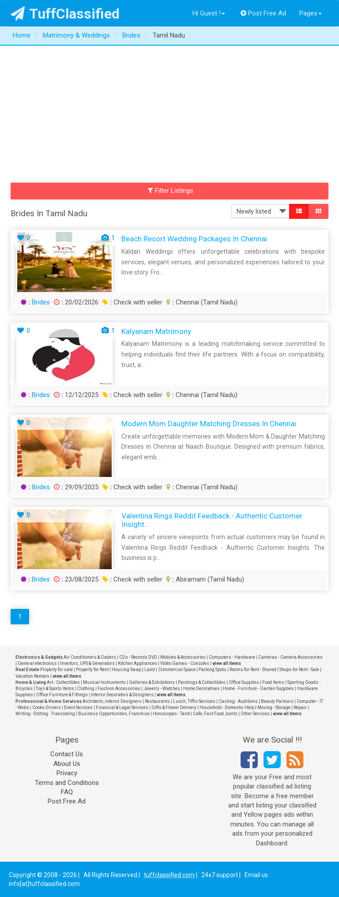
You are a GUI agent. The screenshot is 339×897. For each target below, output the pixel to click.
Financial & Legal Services (122, 707)
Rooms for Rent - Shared (253, 669)
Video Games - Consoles (184, 663)
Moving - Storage (273, 707)
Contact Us (66, 754)
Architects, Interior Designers (112, 701)
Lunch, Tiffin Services (194, 701)
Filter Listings (171, 191)
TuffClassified (65, 13)
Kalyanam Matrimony (156, 331)
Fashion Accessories (119, 688)
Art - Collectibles (63, 682)
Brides (41, 302)
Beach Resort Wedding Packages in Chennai (194, 238)
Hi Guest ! (208, 13)
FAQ (67, 792)
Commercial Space (177, 669)
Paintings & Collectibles (202, 682)
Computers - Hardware (232, 657)
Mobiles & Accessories (183, 657)
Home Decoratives (201, 688)
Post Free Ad (263, 13)
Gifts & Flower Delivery (173, 707)
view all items (226, 663)
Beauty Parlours (277, 701)
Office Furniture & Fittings (62, 694)
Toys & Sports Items (55, 688)
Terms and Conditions (67, 783)
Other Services (255, 713)
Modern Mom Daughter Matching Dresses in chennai (208, 423)
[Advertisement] (169, 112)
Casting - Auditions (238, 701)
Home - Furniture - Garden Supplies (258, 688)
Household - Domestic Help (227, 707)
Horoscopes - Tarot (171, 713)
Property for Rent (92, 669)
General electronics (37, 663)
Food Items (273, 682)
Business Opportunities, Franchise (114, 713)
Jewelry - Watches (161, 688)
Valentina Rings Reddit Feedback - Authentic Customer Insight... (211, 520)
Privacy (66, 773)
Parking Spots (212, 669)
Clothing (85, 688)
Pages (310, 13)
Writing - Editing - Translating (45, 713)
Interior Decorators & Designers (122, 694)
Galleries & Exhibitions (152, 682)
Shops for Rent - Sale (299, 669)
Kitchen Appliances (137, 663)
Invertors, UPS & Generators (87, 663)
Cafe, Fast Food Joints (215, 713)
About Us (66, 764)
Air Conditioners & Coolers (90, 657)
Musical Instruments (104, 682)
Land (149, 669)
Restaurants (157, 701)
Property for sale (56, 669)
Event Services (78, 707)
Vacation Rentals (32, 676)
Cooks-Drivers (46, 707)
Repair (300, 707)
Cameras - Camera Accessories (290, 657)
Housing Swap (126, 669)
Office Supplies (244, 682)
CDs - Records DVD (138, 657)
